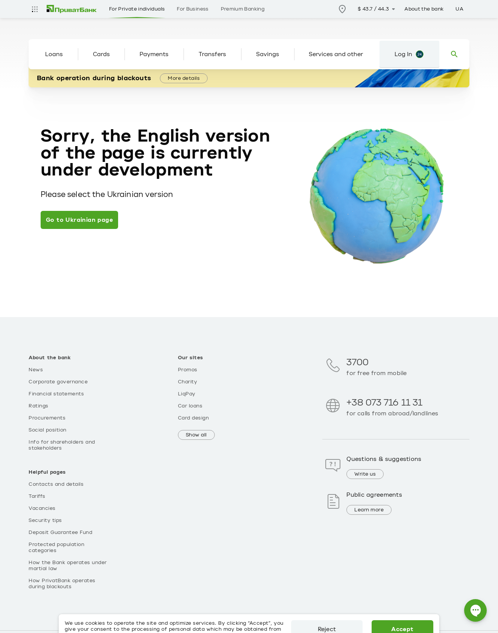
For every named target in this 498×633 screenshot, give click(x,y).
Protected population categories (56, 547)
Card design (193, 418)
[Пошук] (454, 54)
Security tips (45, 520)
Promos (187, 370)
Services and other (336, 54)
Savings (267, 54)
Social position (48, 430)
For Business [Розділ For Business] (192, 9)
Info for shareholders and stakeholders (62, 445)
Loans (54, 54)
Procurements (47, 418)
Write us (365, 474)
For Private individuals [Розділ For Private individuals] (137, 9)
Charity (187, 382)
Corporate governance (58, 382)
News (36, 370)
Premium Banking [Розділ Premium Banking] (242, 9)
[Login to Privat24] (409, 54)
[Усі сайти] (35, 9)
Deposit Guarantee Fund (60, 532)
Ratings (39, 406)
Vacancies (42, 508)
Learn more (369, 510)
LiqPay (187, 394)
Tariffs (37, 496)
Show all (196, 435)
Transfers (212, 54)
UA (459, 9)
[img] (72, 9)
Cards (101, 54)
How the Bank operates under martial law (68, 566)
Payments (154, 54)
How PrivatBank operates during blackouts (62, 584)
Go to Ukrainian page (79, 220)
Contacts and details (56, 484)
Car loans (190, 406)
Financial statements (56, 394)
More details (184, 78)
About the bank (423, 9)
